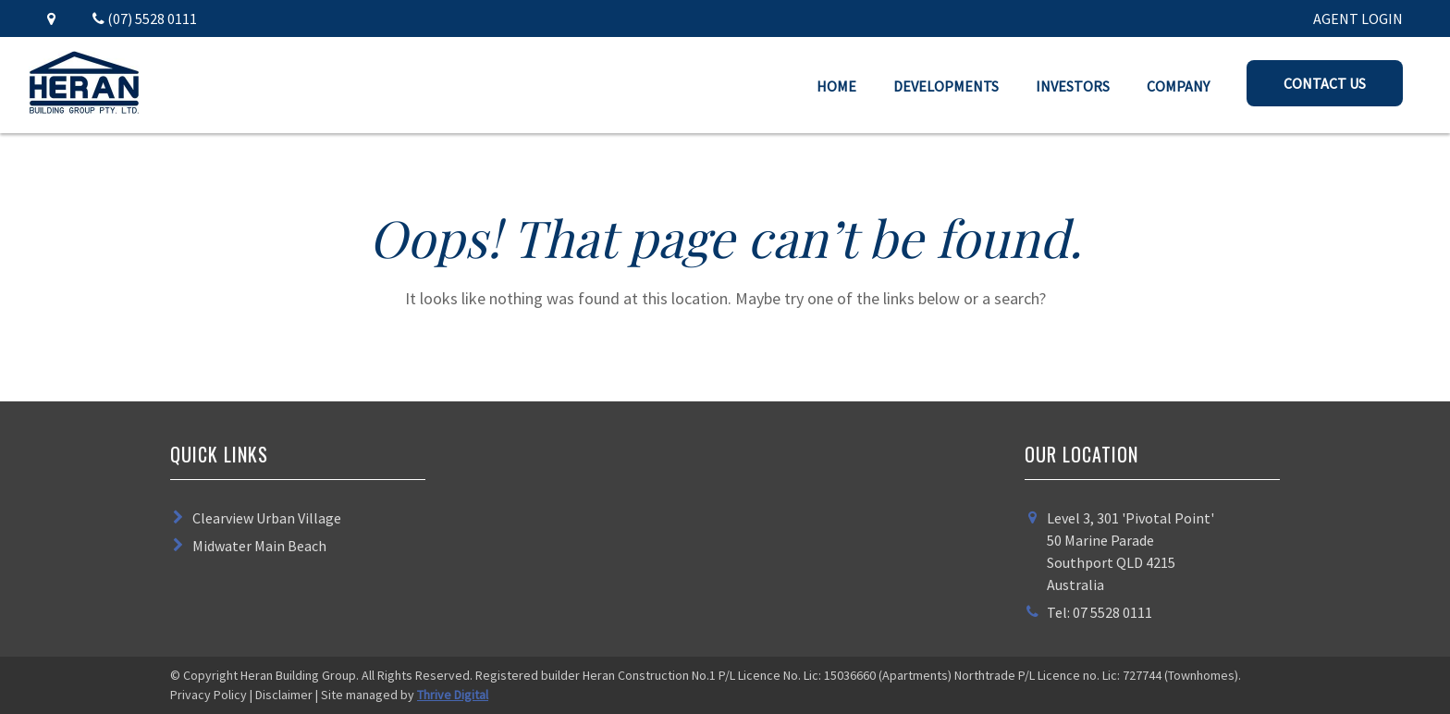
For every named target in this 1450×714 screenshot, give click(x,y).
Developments (946, 86)
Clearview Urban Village (266, 518)
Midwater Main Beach (259, 545)
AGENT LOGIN (1358, 18)
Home (836, 86)
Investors (1073, 86)
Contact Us (1325, 83)
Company (1178, 86)
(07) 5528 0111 (144, 18)
